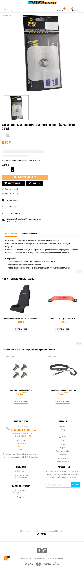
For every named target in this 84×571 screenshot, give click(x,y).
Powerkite (63, 444)
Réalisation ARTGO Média (55, 559)
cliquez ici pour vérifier (57, 531)
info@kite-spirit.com (31, 457)
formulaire (11, 457)
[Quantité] (6, 169)
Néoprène (63, 447)
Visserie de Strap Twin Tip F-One (21, 390)
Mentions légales (26, 559)
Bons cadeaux (63, 458)
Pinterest (17, 193)
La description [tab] (11, 233)
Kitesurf (63, 426)
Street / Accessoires (63, 451)
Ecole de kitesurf (63, 462)
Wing (63, 430)
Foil (63, 433)
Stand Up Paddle (63, 437)
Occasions (63, 454)
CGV (35, 559)
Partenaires (41, 559)
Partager (10, 193)
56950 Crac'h (21, 446)
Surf (63, 440)
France (21, 449)
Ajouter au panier (25, 177)
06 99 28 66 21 (29, 433)
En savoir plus (21, 497)
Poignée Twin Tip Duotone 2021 (63, 318)
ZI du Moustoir (21, 443)
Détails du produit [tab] (29, 233)
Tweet (14, 193)
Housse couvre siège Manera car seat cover (21, 318)
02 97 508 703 (27, 430)
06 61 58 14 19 (27, 436)
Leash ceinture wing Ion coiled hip (63, 390)
